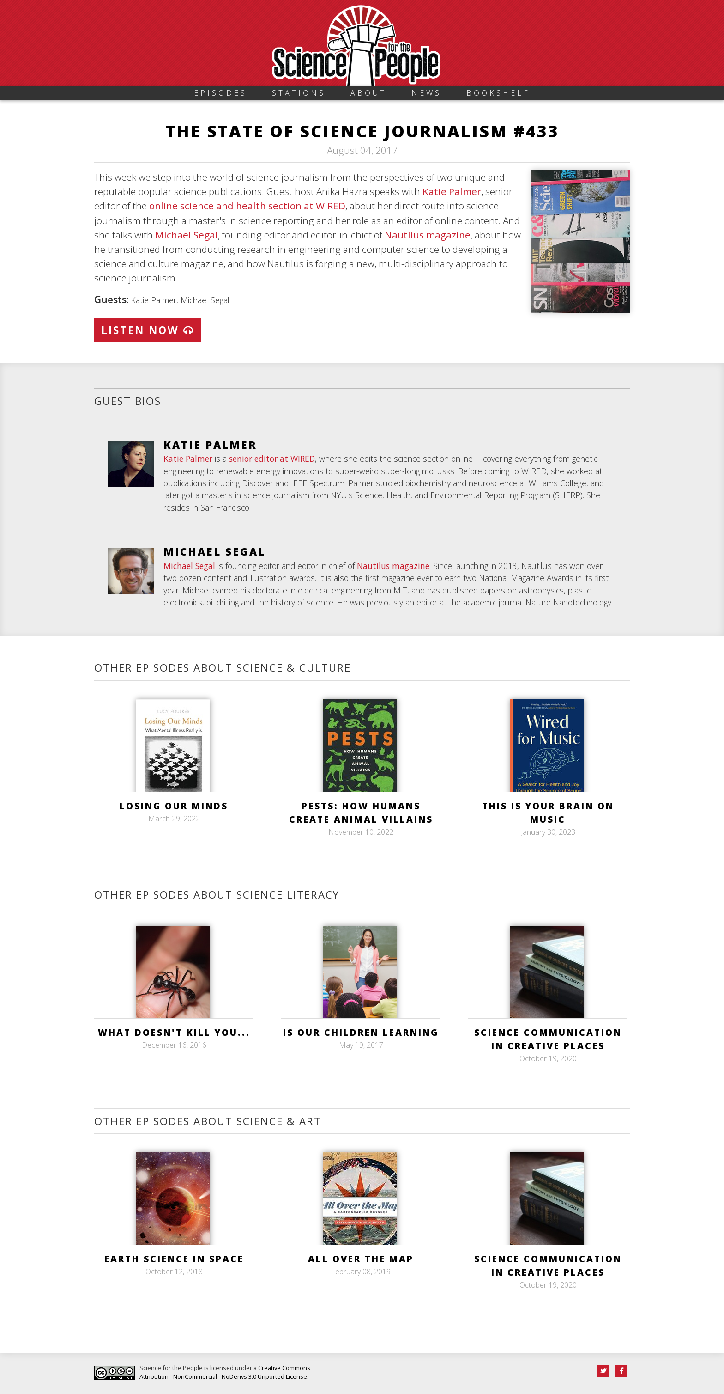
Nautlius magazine (428, 234)
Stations (299, 93)
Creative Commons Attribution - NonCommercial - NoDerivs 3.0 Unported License (224, 1372)
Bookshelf (498, 93)
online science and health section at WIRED (247, 205)
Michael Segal (186, 234)
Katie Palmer (451, 191)
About (368, 93)
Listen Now (147, 330)
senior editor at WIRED (272, 458)
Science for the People (171, 1367)
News (426, 93)
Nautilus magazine (393, 565)
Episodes (220, 93)
